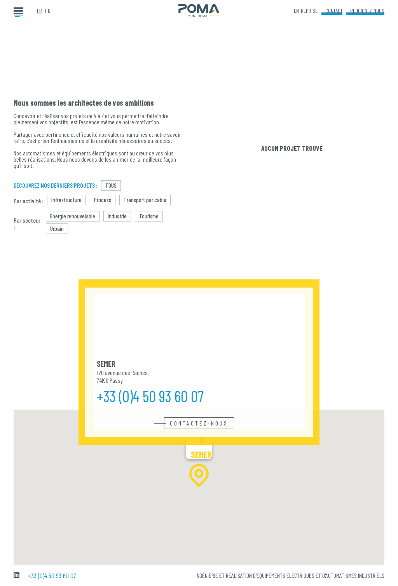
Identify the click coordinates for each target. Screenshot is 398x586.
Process (102, 199)
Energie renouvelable (72, 216)
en (48, 11)
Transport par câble (145, 199)
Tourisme (149, 216)
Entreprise (306, 10)
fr (39, 11)
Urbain (57, 228)
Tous (111, 185)
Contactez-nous (199, 423)
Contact (333, 10)
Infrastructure (66, 199)
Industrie (117, 216)
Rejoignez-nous (367, 10)
